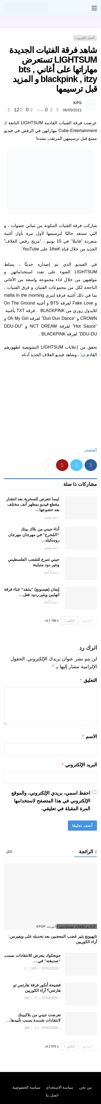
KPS (77, 102)
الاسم (89, 735)
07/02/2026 (51, 1026)
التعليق (88, 680)
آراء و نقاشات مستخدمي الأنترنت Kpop (76, 924)
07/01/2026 (51, 966)
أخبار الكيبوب (85, 38)
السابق (88, 620)
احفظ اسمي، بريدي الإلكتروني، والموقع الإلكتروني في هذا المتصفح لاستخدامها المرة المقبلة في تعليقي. (50, 798)
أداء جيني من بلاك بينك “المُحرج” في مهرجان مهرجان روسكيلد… (33, 534)
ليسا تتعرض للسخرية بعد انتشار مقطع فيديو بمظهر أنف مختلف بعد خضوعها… (32, 504)
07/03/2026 (51, 996)
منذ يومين (51, 517)
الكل (9, 849)
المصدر (90, 449)
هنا (83, 354)
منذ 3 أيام (51, 572)
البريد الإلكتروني (79, 763)
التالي (69, 620)
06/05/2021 (72, 110)
